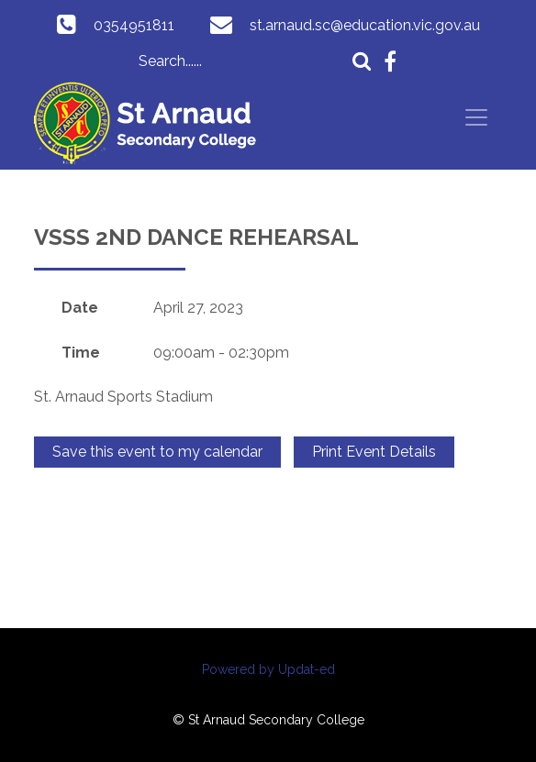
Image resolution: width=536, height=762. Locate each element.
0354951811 (134, 25)
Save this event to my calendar (157, 451)
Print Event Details (374, 451)
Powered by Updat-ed (268, 669)
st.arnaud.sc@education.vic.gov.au (365, 25)
